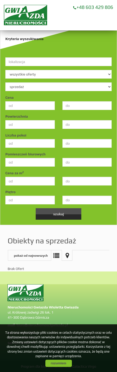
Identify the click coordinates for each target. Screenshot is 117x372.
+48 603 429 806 (94, 7)
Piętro (10, 192)
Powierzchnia (16, 116)
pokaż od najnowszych (31, 255)
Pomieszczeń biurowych (25, 154)
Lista (56, 255)
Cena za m (14, 172)
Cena (9, 97)
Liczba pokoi (15, 135)
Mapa (67, 255)
